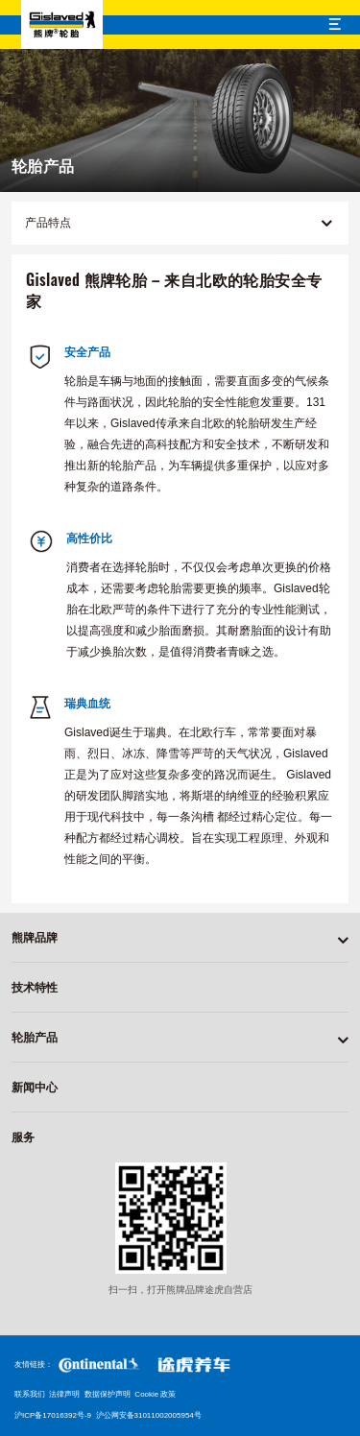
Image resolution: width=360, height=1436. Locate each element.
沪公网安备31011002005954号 (149, 1415)
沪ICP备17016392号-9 (52, 1415)
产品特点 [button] (178, 223)
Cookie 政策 (155, 1394)
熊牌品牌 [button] (35, 938)
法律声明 (64, 1394)
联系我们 (29, 1394)
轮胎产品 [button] (35, 1037)
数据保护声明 (107, 1394)
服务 (23, 1137)
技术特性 (35, 987)
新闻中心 (35, 1087)
